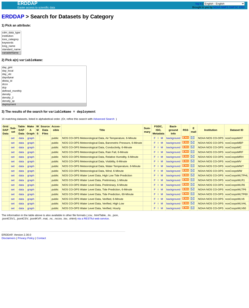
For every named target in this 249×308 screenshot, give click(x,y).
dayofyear (44, 77)
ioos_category (11, 39)
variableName (11, 53)
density (44, 94)
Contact (41, 238)
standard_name (11, 49)
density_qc (44, 101)
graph (30, 138)
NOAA (216, 7)
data (21, 138)
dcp (44, 87)
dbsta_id (44, 81)
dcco (44, 84)
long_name (11, 46)
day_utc (44, 74)
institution (11, 36)
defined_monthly (44, 91)
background (173, 138)
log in (199, 3)
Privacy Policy (26, 238)
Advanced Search (103, 118)
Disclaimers (8, 238)
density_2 (44, 97)
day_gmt (44, 67)
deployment (44, 104)
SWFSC (234, 7)
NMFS (224, 7)
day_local (44, 71)
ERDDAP (13, 16)
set (12, 138)
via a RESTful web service (93, 218)
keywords (11, 42)
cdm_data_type (11, 32)
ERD (241, 7)
